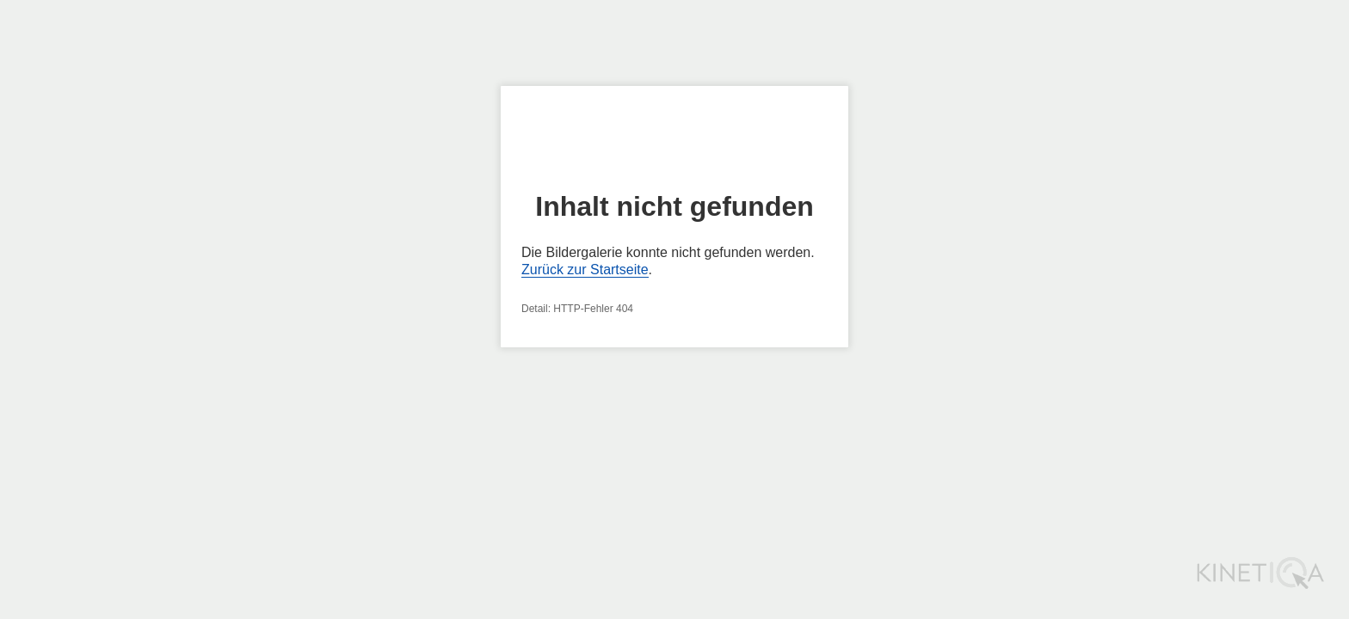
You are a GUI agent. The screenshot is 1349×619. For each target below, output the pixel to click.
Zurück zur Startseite (585, 269)
